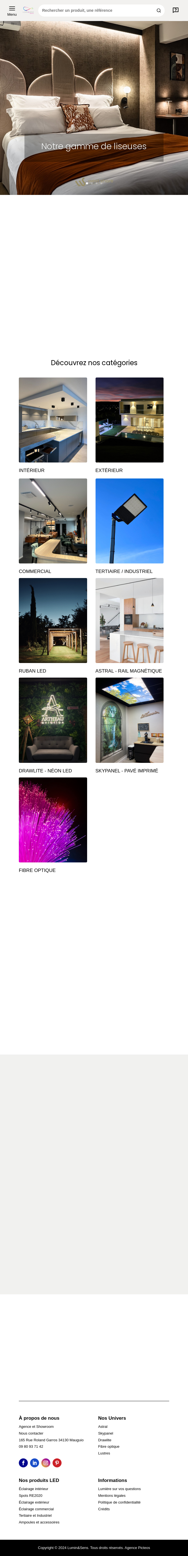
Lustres (104, 1453)
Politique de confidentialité (119, 1502)
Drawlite (104, 1440)
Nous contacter (31, 1433)
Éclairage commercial (36, 1509)
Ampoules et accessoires (39, 1522)
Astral (102, 1426)
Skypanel (105, 1433)
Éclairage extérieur (34, 1502)
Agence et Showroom (36, 1426)
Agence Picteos (137, 1548)
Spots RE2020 (30, 1495)
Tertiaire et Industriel (35, 1515)
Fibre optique (108, 1446)
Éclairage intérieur (33, 1489)
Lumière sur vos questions (119, 1489)
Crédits (104, 1509)
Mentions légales (112, 1495)
